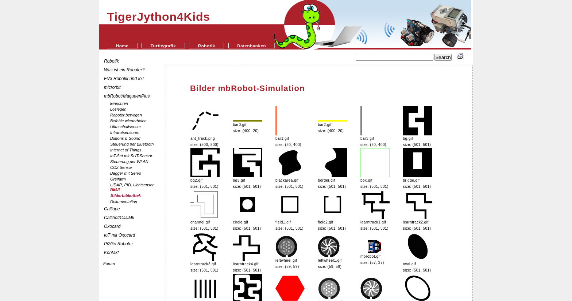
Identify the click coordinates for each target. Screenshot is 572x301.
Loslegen (118, 109)
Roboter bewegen (126, 115)
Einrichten (119, 103)
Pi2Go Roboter (118, 243)
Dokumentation (123, 201)
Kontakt (111, 252)
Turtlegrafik (163, 45)
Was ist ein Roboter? (124, 69)
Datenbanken (251, 45)
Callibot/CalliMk (119, 217)
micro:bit (112, 87)
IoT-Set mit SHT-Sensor (131, 156)
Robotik (206, 45)
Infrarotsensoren (124, 132)
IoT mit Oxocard (120, 235)
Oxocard (112, 226)
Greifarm (118, 179)
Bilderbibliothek (126, 195)
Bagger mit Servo (125, 173)
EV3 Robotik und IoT (124, 78)
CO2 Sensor (121, 167)
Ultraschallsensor (125, 126)
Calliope (112, 208)
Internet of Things (126, 150)
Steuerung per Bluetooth (132, 144)
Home (122, 45)
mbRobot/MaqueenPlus (127, 96)
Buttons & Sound (125, 138)
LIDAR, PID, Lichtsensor (132, 187)
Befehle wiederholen (128, 121)
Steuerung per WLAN (129, 161)
